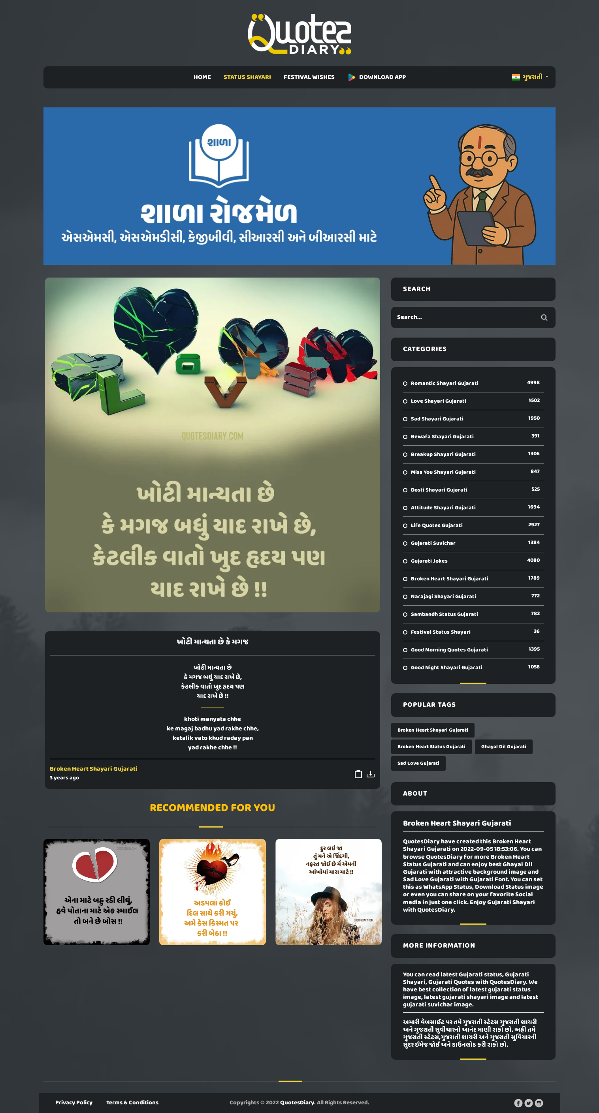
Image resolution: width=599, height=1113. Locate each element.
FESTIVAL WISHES (309, 77)
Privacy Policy (73, 1102)
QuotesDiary (297, 1102)
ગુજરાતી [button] (528, 77)
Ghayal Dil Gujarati (503, 747)
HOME (202, 77)
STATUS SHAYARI (247, 77)
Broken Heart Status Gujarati (431, 747)
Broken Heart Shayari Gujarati (94, 769)
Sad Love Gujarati (418, 763)
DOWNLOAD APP (376, 77)
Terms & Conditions (132, 1102)
